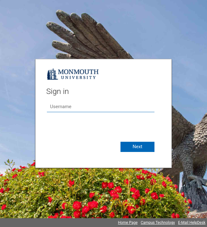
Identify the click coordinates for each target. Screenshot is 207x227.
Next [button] (137, 146)
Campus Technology (158, 222)
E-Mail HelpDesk (191, 222)
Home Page (127, 222)
